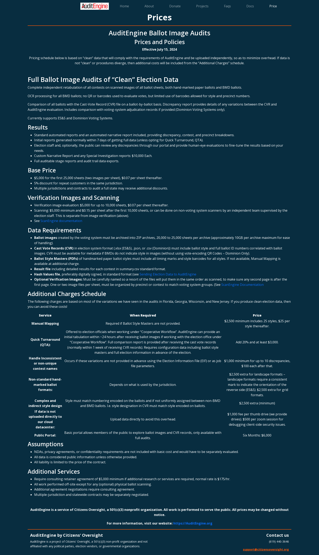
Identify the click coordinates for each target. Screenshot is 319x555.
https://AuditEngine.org (192, 523)
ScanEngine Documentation (242, 284)
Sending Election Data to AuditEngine (168, 274)
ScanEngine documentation (61, 221)
